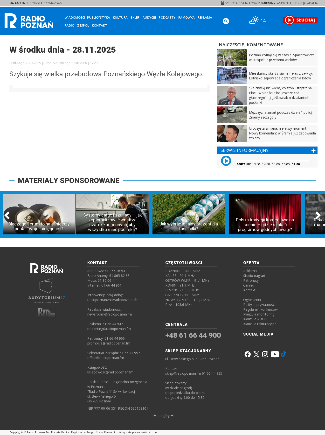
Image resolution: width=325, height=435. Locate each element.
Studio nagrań (254, 275)
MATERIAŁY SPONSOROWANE (68, 180)
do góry (163, 415)
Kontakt (99, 25)
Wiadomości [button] (75, 17)
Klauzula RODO (255, 319)
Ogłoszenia (252, 299)
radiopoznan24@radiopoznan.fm (112, 299)
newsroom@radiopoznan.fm (109, 314)
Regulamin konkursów (260, 309)
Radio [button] (69, 25)
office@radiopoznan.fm (105, 357)
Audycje (149, 17)
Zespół (83, 25)
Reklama (205, 17)
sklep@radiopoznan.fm (183, 373)
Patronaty (251, 280)
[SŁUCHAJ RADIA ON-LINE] (300, 20)
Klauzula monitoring (258, 314)
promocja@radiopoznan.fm (108, 343)
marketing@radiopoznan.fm (109, 328)
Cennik (248, 285)
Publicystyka (98, 17)
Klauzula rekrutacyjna (260, 324)
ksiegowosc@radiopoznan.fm (110, 372)
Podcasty (167, 17)
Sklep (135, 17)
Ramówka (186, 17)
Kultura (120, 17)
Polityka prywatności (259, 304)
